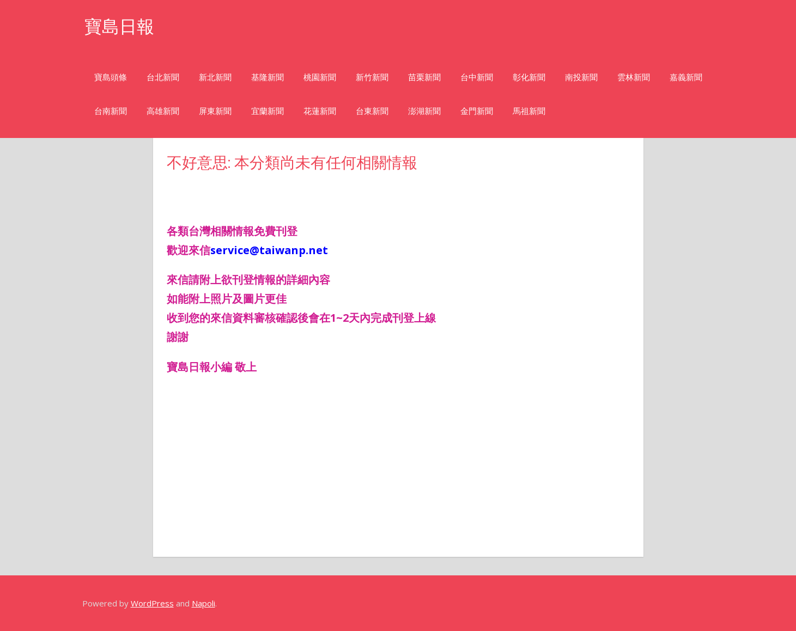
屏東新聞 (215, 111)
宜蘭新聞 (267, 111)
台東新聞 (372, 111)
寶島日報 (119, 26)
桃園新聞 (319, 77)
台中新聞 (476, 77)
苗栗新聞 (424, 77)
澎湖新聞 (424, 111)
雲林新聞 (633, 77)
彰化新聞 (529, 77)
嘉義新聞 (686, 77)
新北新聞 (215, 77)
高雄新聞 (163, 111)
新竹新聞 (372, 77)
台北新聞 (163, 77)
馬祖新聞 (529, 111)
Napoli (203, 603)
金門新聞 (476, 111)
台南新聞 (110, 111)
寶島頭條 (110, 77)
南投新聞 (581, 77)
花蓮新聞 (319, 111)
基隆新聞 (267, 77)
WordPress (152, 603)
